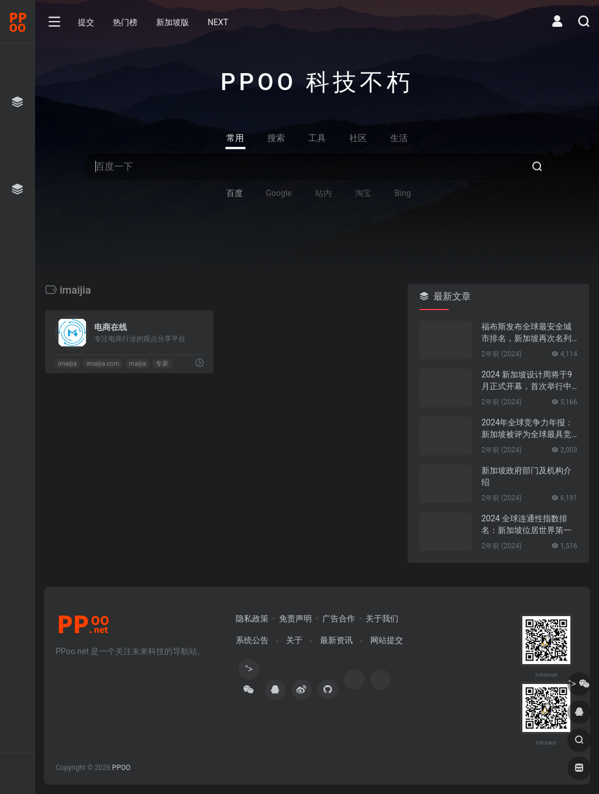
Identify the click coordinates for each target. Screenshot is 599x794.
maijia (137, 363)
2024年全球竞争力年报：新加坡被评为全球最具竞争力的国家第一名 (527, 429)
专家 (162, 363)
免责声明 (295, 618)
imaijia (67, 363)
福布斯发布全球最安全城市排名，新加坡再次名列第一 (526, 333)
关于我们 (382, 618)
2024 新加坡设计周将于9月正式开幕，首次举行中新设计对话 (526, 381)
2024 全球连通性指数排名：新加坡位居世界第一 (526, 524)
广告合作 (338, 618)
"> (248, 671)
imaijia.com (103, 363)
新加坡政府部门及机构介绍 (526, 476)
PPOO (121, 768)
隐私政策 (252, 618)
